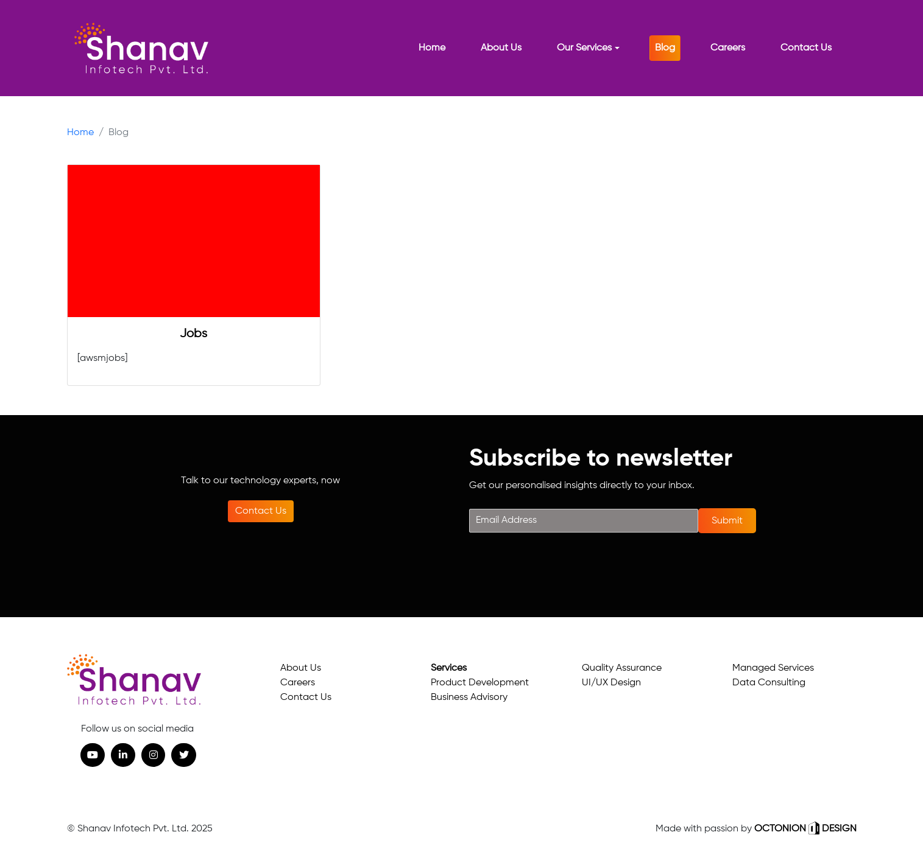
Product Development (480, 683)
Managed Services (773, 668)
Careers (297, 683)
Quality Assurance (622, 668)
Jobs (193, 333)
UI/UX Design (611, 683)
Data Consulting (768, 683)
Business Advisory (469, 697)
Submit (727, 521)
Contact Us (260, 511)
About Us (300, 668)
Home (80, 133)
